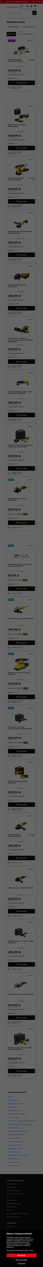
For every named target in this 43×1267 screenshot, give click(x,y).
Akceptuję (21, 1255)
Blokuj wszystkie (21, 1260)
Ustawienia (21, 1263)
